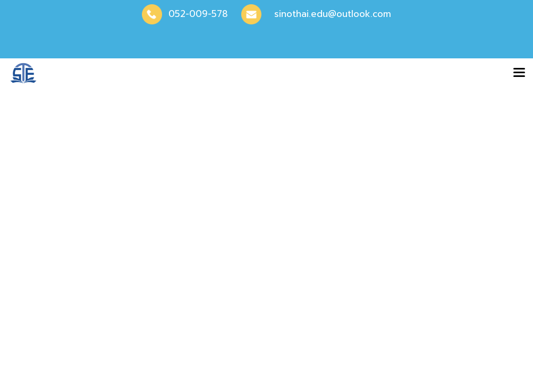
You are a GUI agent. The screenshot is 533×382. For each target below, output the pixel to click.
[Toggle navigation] (519, 73)
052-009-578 (198, 14)
